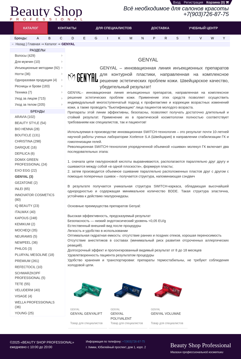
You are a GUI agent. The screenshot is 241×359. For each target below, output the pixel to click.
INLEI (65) (22, 189)
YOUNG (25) (24, 313)
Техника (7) (23, 92)
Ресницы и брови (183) (32, 86)
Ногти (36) (22, 74)
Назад (20, 44)
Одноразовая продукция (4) (36, 80)
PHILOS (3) (23, 248)
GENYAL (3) (24, 176)
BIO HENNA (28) (27, 129)
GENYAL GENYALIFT (86, 313)
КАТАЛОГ (30, 28)
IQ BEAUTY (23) (27, 206)
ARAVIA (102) (25, 117)
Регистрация (193, 2)
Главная (34, 44)
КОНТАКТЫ (67, 28)
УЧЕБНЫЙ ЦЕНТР (203, 28)
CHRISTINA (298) (28, 141)
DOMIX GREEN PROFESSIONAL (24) (31, 162)
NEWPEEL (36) (26, 242)
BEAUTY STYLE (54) (30, 123)
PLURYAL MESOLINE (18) (34, 255)
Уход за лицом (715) (30, 98)
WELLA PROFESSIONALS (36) (35, 304)
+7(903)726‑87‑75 (133, 341)
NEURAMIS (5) (26, 236)
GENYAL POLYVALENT (121, 316)
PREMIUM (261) (27, 261)
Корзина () (217, 2)
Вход (177, 2)
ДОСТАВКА (160, 28)
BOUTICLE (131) (27, 135)
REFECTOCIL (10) (28, 267)
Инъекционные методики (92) (37, 68)
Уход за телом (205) (30, 104)
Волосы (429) (25, 55)
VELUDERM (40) (27, 290)
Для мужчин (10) (27, 62)
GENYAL (75, 309)
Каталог (51, 44)
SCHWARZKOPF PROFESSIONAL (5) (30, 275)
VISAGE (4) (23, 296)
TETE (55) (22, 284)
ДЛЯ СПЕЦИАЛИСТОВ (114, 28)
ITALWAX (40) (25, 212)
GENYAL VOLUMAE (166, 313)
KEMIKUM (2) (25, 224)
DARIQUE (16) (26, 147)
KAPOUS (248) (26, 218)
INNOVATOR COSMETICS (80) (34, 197)
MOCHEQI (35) (26, 230)
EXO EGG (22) (26, 170)
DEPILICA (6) (25, 153)
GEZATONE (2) (26, 183)
